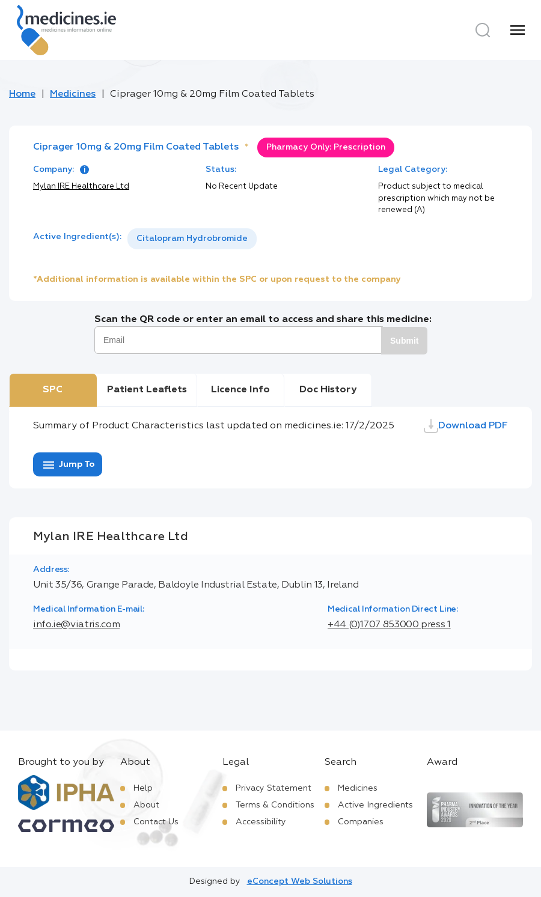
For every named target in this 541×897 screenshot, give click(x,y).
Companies (361, 822)
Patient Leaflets (147, 390)
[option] (192, 238)
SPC (53, 390)
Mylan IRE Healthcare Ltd (81, 186)
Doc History (327, 390)
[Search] (482, 30)
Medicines (73, 94)
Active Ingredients (375, 805)
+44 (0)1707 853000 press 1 (389, 625)
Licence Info (240, 390)
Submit (404, 340)
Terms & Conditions (275, 805)
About (146, 805)
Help (143, 788)
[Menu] (517, 30)
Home (22, 94)
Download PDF (466, 426)
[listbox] (192, 238)
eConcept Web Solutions (299, 881)
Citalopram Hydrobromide (192, 238)
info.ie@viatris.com (76, 625)
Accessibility (261, 822)
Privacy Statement (273, 788)
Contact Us (156, 822)
